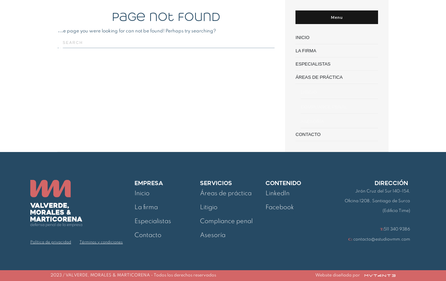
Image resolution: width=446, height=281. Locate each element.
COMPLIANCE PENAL (324, 106)
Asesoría (212, 235)
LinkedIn (278, 193)
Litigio (208, 207)
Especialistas (152, 221)
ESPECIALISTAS (312, 64)
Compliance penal (226, 221)
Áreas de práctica (226, 193)
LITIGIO (309, 92)
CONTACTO (308, 134)
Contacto (147, 235)
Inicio (141, 193)
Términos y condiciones (101, 242)
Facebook (280, 207)
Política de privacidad (50, 242)
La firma (146, 207)
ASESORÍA (312, 121)
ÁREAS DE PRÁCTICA (319, 77)
